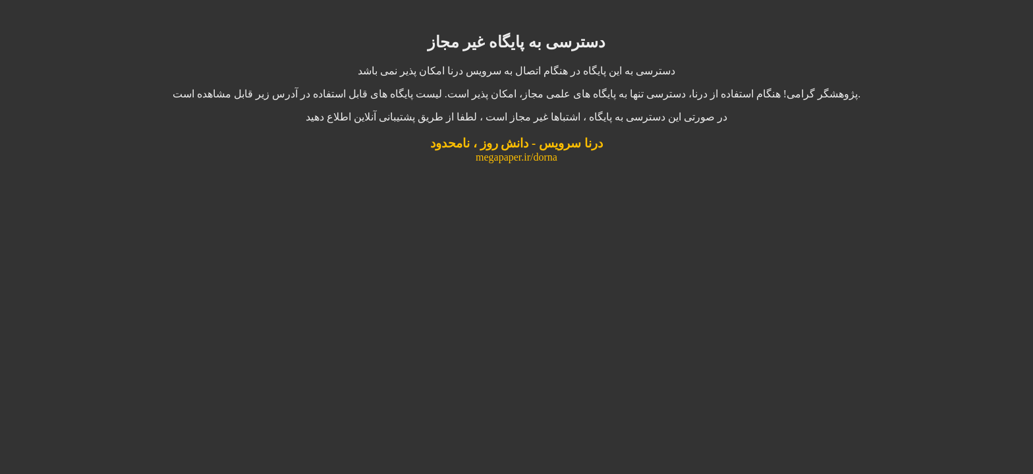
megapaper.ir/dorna (516, 157)
